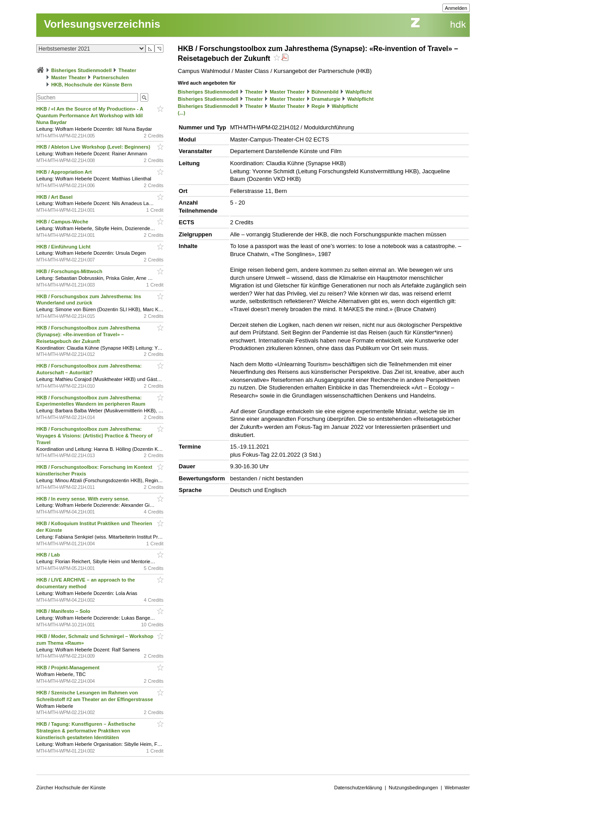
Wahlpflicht (358, 91)
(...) (181, 113)
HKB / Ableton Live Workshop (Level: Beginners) (93, 147)
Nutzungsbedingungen (413, 787)
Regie (318, 106)
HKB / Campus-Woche (63, 221)
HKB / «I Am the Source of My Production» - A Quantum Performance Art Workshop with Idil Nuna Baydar (89, 115)
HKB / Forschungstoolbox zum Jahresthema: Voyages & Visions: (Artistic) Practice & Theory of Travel (94, 435)
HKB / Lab (48, 554)
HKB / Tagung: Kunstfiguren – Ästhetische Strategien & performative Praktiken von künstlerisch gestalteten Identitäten (86, 730)
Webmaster (457, 787)
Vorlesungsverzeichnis (102, 24)
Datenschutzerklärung (358, 787)
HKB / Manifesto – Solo (63, 611)
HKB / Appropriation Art (64, 172)
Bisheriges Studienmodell (81, 70)
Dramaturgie (326, 99)
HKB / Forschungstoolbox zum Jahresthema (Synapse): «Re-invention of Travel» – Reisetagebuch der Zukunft (88, 334)
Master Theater (68, 77)
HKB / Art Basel (55, 197)
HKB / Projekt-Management (68, 667)
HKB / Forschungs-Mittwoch (69, 271)
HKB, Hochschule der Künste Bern (91, 84)
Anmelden (456, 8)
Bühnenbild (325, 91)
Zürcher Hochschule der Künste (71, 787)
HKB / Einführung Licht (64, 246)
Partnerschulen (111, 77)
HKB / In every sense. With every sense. (83, 498)
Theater (127, 70)
